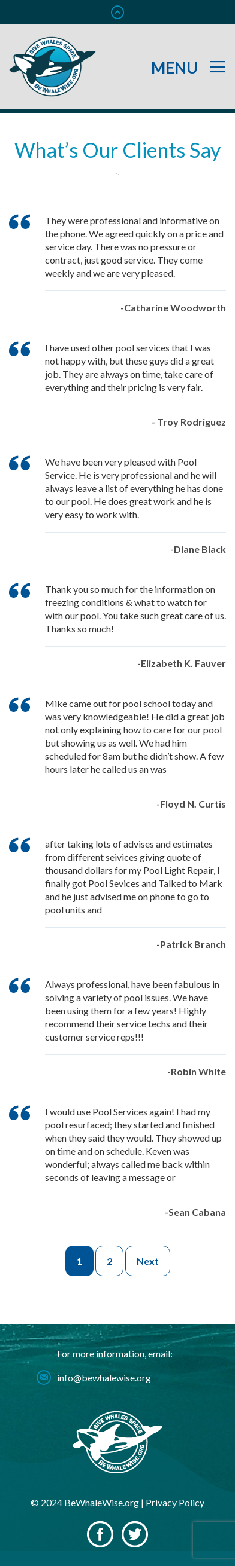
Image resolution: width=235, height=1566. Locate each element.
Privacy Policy (175, 1502)
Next (148, 1261)
